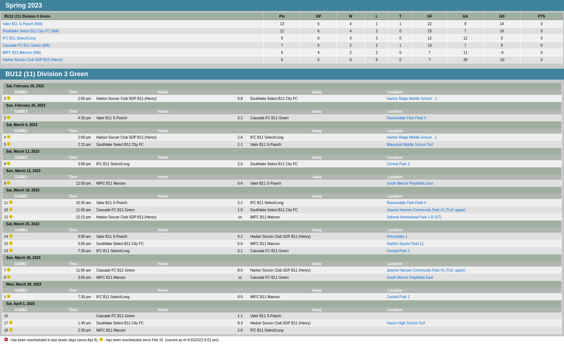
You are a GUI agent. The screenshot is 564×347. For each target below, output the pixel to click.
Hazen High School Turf (406, 323)
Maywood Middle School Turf (410, 145)
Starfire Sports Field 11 (405, 244)
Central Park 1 (398, 164)
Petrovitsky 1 (397, 237)
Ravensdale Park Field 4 (406, 118)
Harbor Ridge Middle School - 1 (412, 99)
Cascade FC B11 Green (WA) (27, 45)
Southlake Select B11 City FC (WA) (31, 31)
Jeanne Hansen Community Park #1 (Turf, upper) (426, 210)
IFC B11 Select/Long (20, 38)
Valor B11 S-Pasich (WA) (23, 24)
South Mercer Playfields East (410, 183)
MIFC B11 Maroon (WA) (22, 53)
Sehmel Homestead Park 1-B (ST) (414, 217)
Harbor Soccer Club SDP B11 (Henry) (33, 60)
